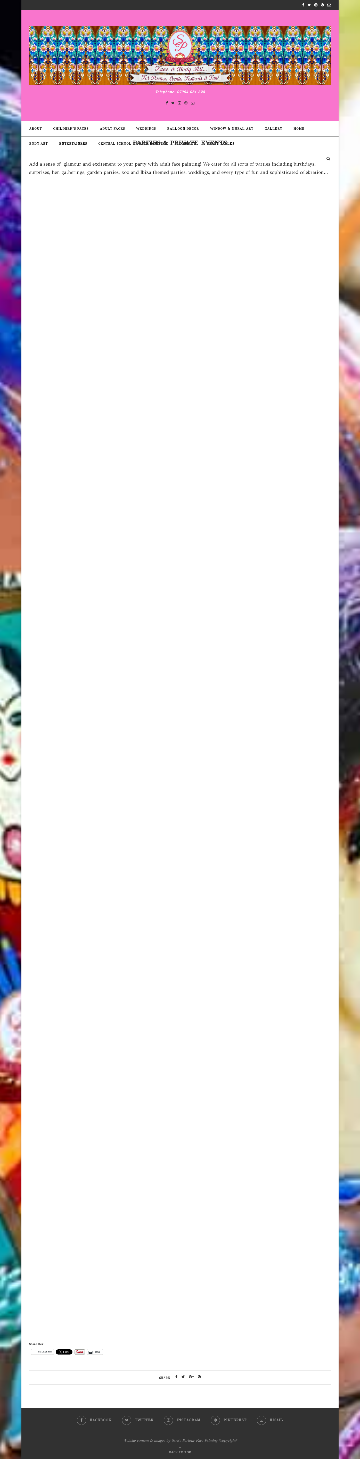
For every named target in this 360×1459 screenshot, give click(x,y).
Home (299, 129)
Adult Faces (112, 129)
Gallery (273, 129)
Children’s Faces (70, 129)
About (35, 129)
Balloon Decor (183, 129)
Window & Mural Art (231, 129)
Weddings (146, 129)
